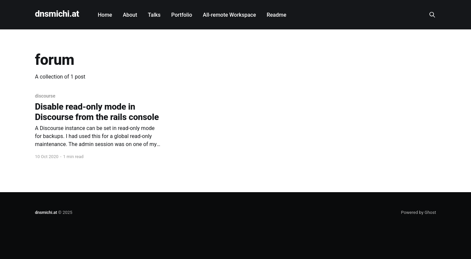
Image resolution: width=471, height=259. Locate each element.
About (130, 15)
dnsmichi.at (57, 13)
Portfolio (181, 15)
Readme (276, 15)
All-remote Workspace (229, 15)
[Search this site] (432, 14)
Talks (154, 15)
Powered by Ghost (418, 212)
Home (105, 15)
